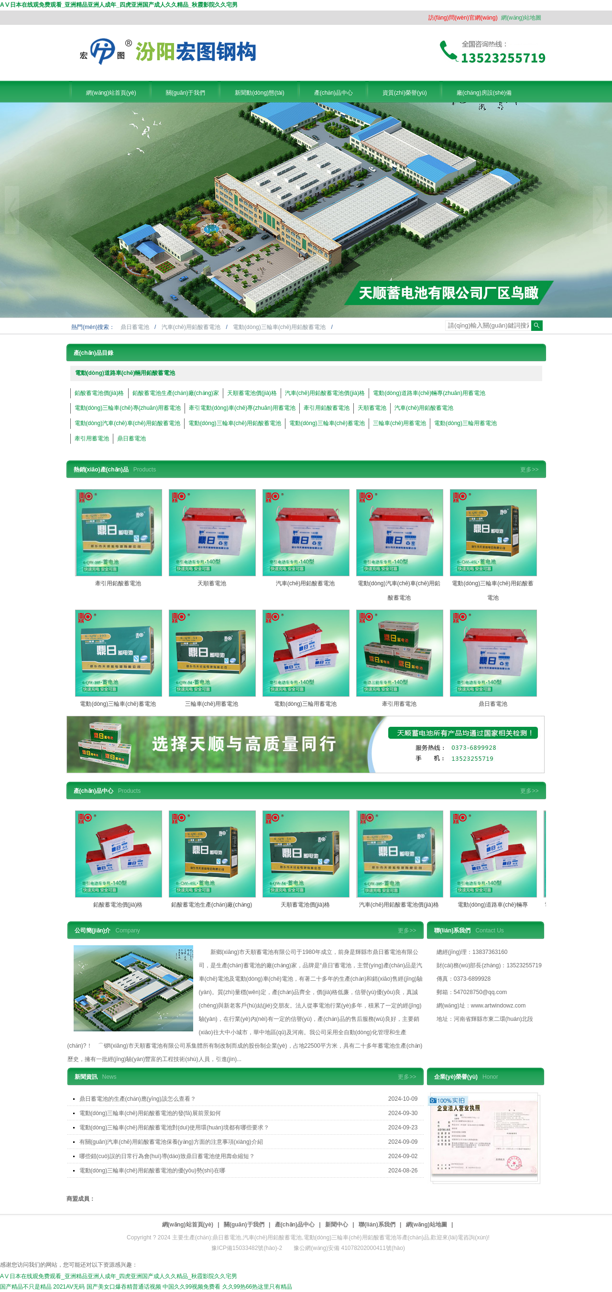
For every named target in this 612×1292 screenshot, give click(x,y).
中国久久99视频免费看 (191, 1286)
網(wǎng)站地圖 (521, 17)
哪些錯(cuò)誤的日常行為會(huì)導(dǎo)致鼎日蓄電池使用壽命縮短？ (167, 1156)
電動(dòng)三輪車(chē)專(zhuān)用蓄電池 (128, 408)
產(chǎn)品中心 (295, 1224)
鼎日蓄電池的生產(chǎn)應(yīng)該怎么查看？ (137, 1098)
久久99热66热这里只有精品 (257, 1286)
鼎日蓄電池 (135, 327)
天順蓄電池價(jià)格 (252, 393)
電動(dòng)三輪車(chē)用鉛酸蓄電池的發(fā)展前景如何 (150, 1113)
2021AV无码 (69, 1286)
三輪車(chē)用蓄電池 (399, 423)
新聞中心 (336, 1224)
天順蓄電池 (372, 408)
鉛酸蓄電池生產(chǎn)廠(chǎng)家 (175, 393)
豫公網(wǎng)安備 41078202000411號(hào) (349, 1248)
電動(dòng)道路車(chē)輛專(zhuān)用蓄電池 (429, 393)
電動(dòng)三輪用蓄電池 (465, 423)
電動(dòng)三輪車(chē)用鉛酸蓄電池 (280, 327)
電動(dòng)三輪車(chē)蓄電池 (327, 423)
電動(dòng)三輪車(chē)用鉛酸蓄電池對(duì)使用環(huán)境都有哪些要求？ (174, 1127)
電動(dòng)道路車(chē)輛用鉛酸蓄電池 (125, 373)
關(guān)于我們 (244, 1224)
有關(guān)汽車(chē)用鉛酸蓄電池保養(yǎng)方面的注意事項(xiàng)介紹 (171, 1142)
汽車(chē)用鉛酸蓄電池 (192, 327)
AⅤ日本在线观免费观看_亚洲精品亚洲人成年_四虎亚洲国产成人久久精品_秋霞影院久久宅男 (119, 4)
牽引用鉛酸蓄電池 (327, 408)
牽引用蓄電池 (92, 438)
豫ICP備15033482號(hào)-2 (246, 1248)
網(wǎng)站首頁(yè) (187, 1224)
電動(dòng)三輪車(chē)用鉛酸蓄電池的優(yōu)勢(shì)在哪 (152, 1170)
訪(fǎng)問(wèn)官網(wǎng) (463, 17)
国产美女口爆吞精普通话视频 (124, 1286)
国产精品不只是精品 (26, 1286)
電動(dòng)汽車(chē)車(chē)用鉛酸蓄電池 (127, 423)
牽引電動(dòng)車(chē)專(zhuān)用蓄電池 (242, 408)
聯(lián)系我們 (377, 1224)
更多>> (529, 469)
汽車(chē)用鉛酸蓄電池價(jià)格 (325, 393)
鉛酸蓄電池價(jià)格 (99, 393)
